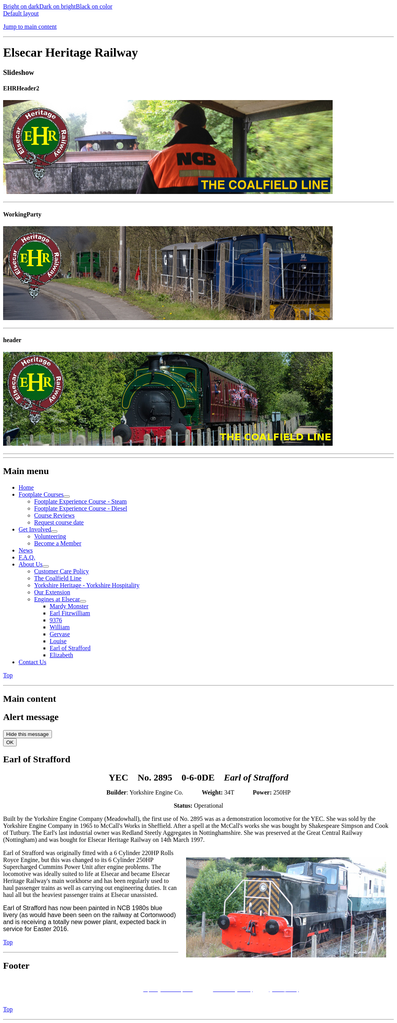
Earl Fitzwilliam (70, 613)
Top (8, 675)
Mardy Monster (69, 606)
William (60, 627)
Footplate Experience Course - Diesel (80, 508)
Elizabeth (61, 655)
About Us (31, 564)
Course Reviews (54, 515)
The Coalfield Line (57, 578)
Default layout (21, 13)
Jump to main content (30, 26)
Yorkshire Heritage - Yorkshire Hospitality (87, 585)
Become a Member (57, 543)
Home (26, 487)
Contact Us (33, 662)
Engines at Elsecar (57, 599)
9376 (56, 620)
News (26, 550)
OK (10, 742)
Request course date (59, 522)
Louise (58, 641)
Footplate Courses (41, 494)
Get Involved (35, 529)
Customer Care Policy (61, 571)
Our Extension (52, 592)
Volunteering (50, 536)
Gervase (60, 634)
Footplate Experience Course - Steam (80, 501)
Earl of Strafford (70, 648)
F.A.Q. (27, 557)
